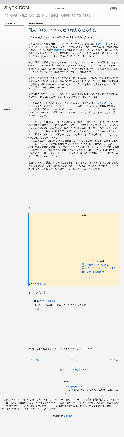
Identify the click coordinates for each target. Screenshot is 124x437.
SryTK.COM (16, 7)
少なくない (98, 103)
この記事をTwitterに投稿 (95, 264)
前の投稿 (113, 360)
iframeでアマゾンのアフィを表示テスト (14, 124)
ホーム (74, 360)
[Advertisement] (62, 191)
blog (38, 284)
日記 (44, 284)
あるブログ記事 (101, 43)
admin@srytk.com (73, 386)
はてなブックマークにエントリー (100, 268)
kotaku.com (58, 50)
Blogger (68, 416)
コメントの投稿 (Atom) (76, 369)
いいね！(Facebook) (93, 272)
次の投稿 (34, 360)
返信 (36, 309)
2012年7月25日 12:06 (50, 301)
